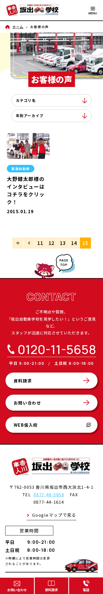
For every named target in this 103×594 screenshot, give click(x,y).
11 (40, 242)
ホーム (18, 26)
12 (51, 242)
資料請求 (23, 381)
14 (74, 242)
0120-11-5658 (57, 349)
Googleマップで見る (54, 515)
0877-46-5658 (49, 494)
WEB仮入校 (52, 425)
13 (63, 242)
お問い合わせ (27, 403)
